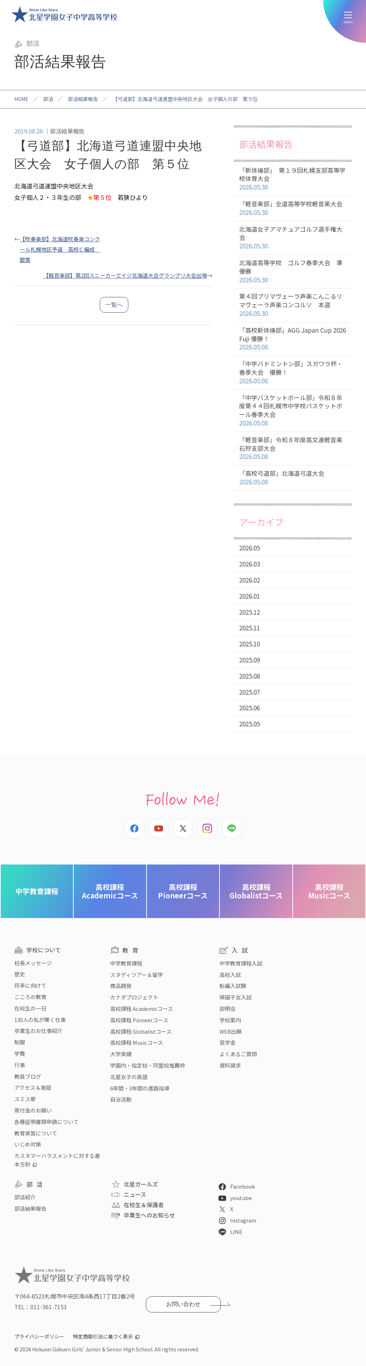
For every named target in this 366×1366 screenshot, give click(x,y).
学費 (19, 1053)
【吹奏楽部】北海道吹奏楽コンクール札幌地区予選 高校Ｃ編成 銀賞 (60, 249)
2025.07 (249, 691)
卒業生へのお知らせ (149, 1215)
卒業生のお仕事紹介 (38, 1030)
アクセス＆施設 (32, 1087)
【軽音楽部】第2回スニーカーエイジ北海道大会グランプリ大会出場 (125, 275)
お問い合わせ (183, 1304)
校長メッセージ (33, 963)
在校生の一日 (30, 1008)
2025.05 (249, 723)
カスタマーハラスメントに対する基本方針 (57, 1160)
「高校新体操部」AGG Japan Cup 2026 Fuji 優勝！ (292, 339)
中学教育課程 (36, 891)
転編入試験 (232, 985)
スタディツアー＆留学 (136, 974)
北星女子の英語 (129, 1076)
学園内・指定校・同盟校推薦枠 (147, 1065)
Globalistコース (256, 891)
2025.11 (249, 627)
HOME (21, 98)
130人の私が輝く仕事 (40, 1019)
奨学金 (227, 1042)
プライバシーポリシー (39, 1336)
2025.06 (249, 707)
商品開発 (121, 985)
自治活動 (121, 1099)
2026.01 (249, 595)
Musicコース (329, 891)
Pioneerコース (183, 891)
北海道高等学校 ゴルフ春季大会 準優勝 (292, 271)
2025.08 (249, 675)
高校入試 (230, 974)
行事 (19, 1065)
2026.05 (249, 547)
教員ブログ (27, 1076)
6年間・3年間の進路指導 (139, 1088)
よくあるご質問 (238, 1054)
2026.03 (249, 563)
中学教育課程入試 (240, 963)
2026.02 (249, 579)
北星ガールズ (141, 1184)
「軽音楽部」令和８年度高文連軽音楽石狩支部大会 (292, 448)
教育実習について (35, 1133)
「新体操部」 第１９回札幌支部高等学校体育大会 (292, 179)
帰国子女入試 (235, 997)
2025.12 (249, 612)
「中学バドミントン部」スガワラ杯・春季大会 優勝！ (292, 372)
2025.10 (249, 643)
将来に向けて (30, 985)
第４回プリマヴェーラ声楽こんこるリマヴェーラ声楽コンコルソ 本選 (292, 305)
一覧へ (114, 304)
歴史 (19, 974)
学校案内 (230, 1020)
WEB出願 (230, 1031)
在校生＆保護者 (144, 1204)
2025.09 (249, 659)
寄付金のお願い (33, 1110)
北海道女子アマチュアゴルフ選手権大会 (292, 238)
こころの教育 (30, 996)
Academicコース (110, 891)
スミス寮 (25, 1099)
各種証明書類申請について (46, 1121)
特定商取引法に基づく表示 (103, 1336)
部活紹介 (25, 1197)
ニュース (135, 1194)
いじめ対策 (27, 1144)
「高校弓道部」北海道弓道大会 (292, 478)
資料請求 (230, 1065)
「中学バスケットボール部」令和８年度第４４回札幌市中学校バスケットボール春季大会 (292, 410)
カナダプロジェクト (134, 997)
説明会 (227, 1008)
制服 (19, 1042)
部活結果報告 (83, 98)
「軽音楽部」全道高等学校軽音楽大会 (292, 208)
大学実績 (121, 1054)
